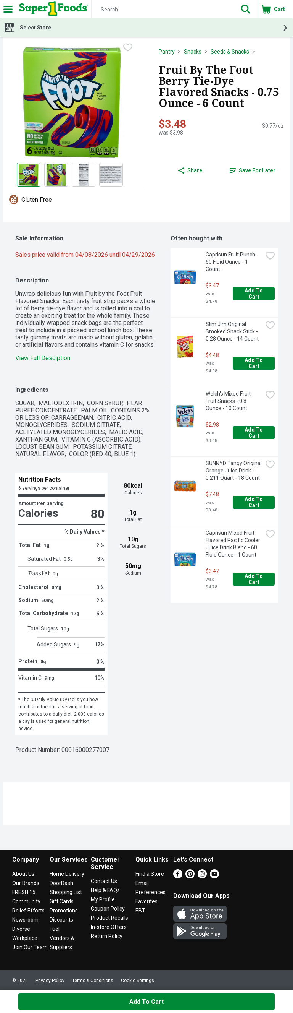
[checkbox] (128, 48)
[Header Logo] (52, 9)
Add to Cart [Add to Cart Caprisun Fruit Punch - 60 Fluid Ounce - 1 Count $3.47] (254, 293)
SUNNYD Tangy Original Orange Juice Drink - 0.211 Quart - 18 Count (234, 470)
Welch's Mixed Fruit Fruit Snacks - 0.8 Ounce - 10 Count (229, 401)
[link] (252, 170)
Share (190, 170)
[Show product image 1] (28, 175)
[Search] (162, 9)
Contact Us (104, 881)
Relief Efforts (28, 910)
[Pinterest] (190, 876)
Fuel (55, 929)
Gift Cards (62, 901)
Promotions (64, 910)
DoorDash (61, 883)
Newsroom (25, 920)
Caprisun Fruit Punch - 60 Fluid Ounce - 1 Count (232, 262)
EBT (140, 910)
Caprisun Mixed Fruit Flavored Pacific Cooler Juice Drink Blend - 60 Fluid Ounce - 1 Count (233, 544)
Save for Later (252, 170)
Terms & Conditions (92, 980)
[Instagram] (202, 876)
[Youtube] (214, 876)
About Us (23, 874)
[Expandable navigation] (8, 9)
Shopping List (66, 892)
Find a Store (149, 874)
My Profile (103, 899)
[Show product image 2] (56, 175)
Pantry (167, 52)
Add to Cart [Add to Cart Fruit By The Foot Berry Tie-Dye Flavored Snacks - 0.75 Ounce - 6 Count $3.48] (146, 1001)
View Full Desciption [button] (42, 358)
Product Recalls (109, 918)
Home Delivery (67, 874)
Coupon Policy (108, 909)
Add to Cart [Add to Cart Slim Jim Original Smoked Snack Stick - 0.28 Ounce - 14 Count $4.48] (254, 363)
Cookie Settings (137, 980)
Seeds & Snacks (230, 52)
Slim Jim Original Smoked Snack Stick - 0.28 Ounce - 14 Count (232, 331)
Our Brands (25, 883)
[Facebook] (177, 876)
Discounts (61, 920)
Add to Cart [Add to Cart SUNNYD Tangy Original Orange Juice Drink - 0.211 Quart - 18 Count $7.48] (254, 502)
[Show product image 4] (111, 175)
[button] (245, 9)
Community (26, 901)
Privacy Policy (49, 980)
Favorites (146, 901)
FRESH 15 (23, 892)
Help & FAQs (105, 890)
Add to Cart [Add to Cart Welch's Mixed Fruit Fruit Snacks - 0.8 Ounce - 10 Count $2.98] (254, 433)
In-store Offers (109, 927)
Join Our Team (30, 947)
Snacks (192, 52)
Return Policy (106, 936)
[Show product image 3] (83, 175)
